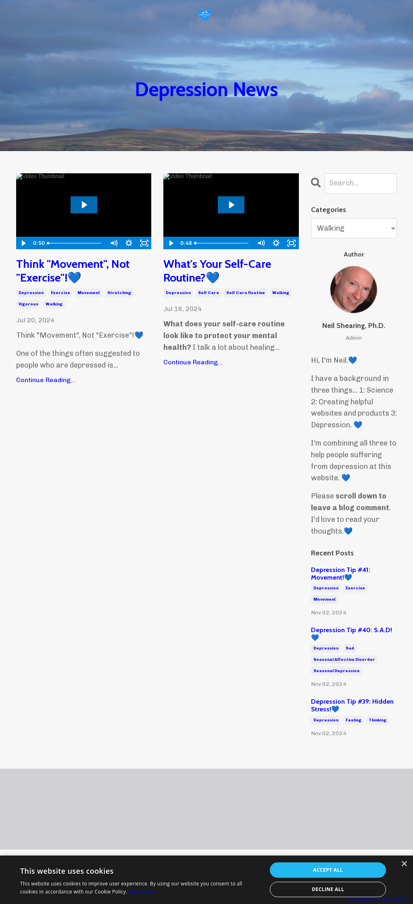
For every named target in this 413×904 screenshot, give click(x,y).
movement (88, 292)
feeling (353, 720)
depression (31, 292)
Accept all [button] (328, 869)
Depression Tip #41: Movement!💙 (340, 573)
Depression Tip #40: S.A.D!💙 (351, 633)
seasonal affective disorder (344, 659)
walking (54, 304)
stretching (119, 292)
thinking (377, 720)
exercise (60, 292)
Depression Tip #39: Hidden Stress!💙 (352, 705)
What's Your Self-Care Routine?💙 (217, 270)
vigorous (28, 304)
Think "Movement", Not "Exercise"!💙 (72, 270)
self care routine (245, 292)
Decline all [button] (328, 889)
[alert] (206, 880)
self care (208, 292)
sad (350, 648)
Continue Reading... (45, 380)
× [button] (404, 864)
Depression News (206, 89)
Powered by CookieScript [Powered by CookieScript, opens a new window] (377, 900)
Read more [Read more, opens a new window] (141, 891)
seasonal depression (336, 671)
